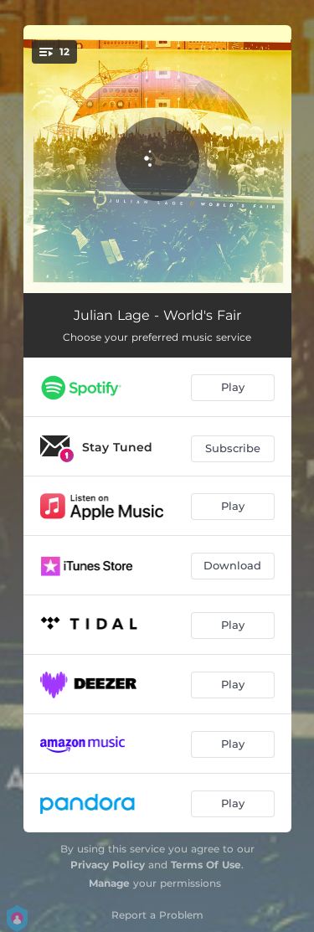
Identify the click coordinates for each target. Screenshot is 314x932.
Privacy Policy (107, 864)
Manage (109, 883)
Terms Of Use (206, 864)
